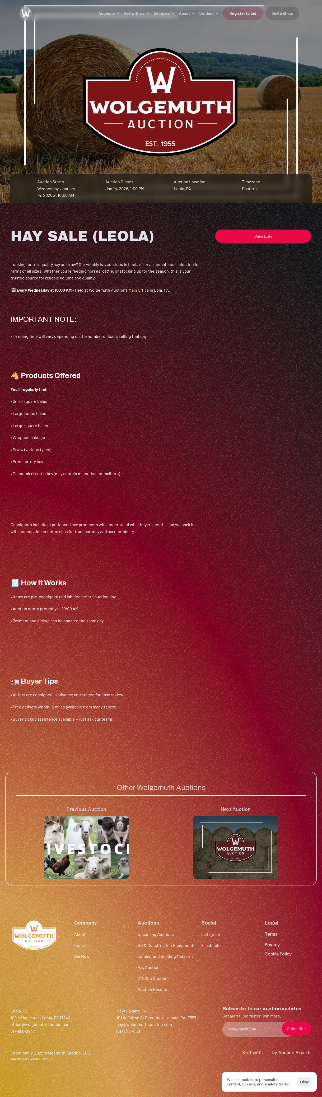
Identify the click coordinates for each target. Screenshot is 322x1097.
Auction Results (152, 989)
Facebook (210, 945)
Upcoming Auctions (156, 934)
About (80, 934)
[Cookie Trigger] (278, 954)
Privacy (272, 944)
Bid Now (82, 956)
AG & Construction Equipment (165, 945)
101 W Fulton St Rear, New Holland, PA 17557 (156, 1017)
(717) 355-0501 (129, 1031)
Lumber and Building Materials (166, 956)
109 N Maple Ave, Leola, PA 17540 (40, 1017)
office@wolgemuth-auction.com (41, 1024)
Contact (81, 945)
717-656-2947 (23, 1031)
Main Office (139, 289)
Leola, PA (182, 188)
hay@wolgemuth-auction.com (144, 1024)
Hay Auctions (150, 967)
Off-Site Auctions (154, 978)
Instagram (210, 934)
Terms (271, 934)
